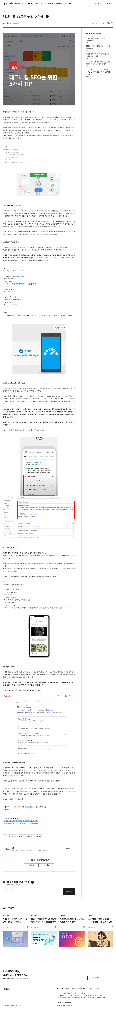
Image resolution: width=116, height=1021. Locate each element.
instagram (6, 1005)
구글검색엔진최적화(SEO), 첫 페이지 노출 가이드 (21, 821)
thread (12, 1005)
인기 (42, 3)
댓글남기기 (69, 891)
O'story (30, 3)
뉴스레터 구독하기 (96, 978)
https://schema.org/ (17, 276)
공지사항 (67, 989)
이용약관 (59, 1002)
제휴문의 (74, 989)
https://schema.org (17, 589)
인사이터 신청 (108, 3)
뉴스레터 (90, 989)
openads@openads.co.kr (98, 997)
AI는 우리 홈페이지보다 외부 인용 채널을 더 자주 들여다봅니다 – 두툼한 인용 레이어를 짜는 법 (15, 920)
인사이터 (50, 3)
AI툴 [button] (69, 3)
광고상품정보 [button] (59, 3)
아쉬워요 (46, 865)
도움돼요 (31, 865)
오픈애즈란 (60, 989)
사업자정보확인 (77, 995)
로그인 (99, 3)
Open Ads (8, 3)
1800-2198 (84, 997)
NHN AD (6, 989)
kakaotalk (18, 1005)
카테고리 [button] (19, 3)
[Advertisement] (99, 106)
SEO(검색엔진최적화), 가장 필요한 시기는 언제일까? (21, 823)
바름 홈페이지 (29, 807)
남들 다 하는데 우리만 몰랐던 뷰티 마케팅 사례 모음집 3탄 (43, 920)
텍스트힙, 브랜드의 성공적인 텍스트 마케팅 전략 (71, 920)
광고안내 (96, 989)
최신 (37, 3)
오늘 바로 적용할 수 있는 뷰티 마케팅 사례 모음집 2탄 (100, 920)
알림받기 (68, 849)
